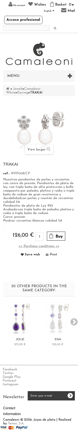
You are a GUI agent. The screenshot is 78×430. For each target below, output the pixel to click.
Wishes (37, 4)
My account (17, 4)
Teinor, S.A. (16, 423)
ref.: (6, 173)
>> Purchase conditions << (39, 246)
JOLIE (20, 339)
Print (53, 254)
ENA (58, 339)
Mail (68, 10)
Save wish (32, 254)
